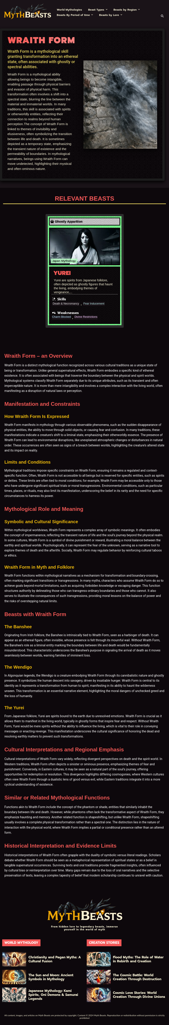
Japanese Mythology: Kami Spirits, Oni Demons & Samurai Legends (51, 994)
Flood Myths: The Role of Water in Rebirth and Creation (138, 959)
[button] (162, 16)
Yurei (62, 273)
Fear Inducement (98, 304)
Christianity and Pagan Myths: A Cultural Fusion (52, 959)
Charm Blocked (62, 317)
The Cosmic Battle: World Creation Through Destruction (138, 977)
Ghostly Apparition (69, 221)
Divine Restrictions (89, 317)
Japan (56, 261)
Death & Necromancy (67, 304)
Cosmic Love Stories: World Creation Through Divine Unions (140, 994)
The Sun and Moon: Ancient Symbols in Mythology (51, 977)
